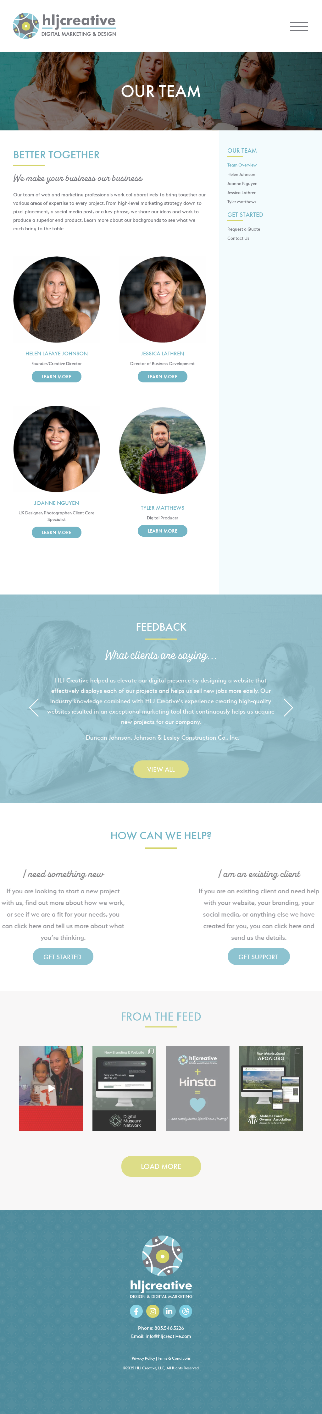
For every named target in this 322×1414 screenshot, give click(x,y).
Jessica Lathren (242, 192)
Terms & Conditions (174, 1358)
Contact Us (238, 238)
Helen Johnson (241, 174)
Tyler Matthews (241, 201)
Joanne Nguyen (242, 183)
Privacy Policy (143, 1358)
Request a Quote (243, 229)
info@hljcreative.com (168, 1336)
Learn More (56, 376)
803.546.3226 (169, 1328)
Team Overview (242, 164)
